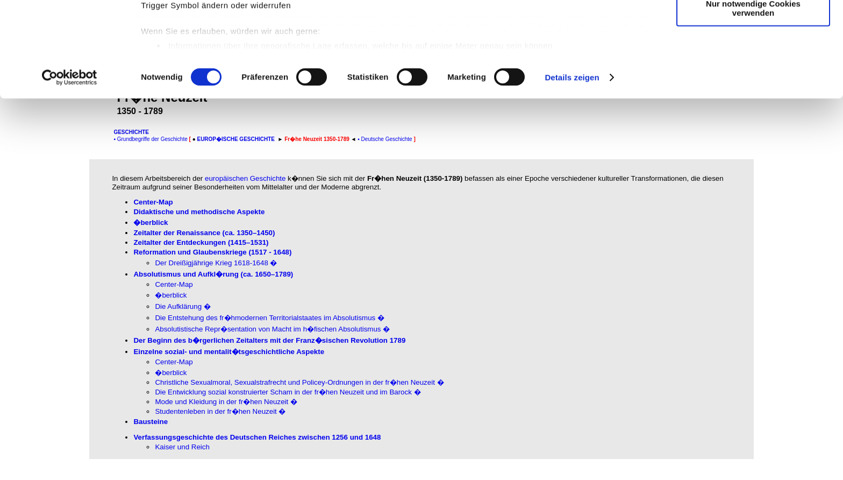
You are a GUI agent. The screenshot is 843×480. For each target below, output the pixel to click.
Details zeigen (572, 163)
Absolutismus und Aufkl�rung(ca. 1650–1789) (213, 274)
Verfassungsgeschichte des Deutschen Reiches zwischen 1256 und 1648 (257, 437)
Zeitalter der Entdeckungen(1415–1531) (200, 242)
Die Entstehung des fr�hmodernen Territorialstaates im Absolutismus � (269, 318)
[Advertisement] (46, 224)
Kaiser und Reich (182, 447)
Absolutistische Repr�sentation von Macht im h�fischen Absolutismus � (272, 329)
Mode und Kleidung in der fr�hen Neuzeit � (226, 402)
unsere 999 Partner (212, 39)
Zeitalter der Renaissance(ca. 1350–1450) (204, 233)
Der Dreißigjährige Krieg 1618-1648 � (216, 263)
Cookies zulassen (753, 26)
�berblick (150, 222)
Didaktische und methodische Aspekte (199, 212)
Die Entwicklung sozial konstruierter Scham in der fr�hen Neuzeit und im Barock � (287, 392)
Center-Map (153, 202)
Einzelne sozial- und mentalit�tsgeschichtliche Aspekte (228, 352)
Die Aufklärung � (182, 306)
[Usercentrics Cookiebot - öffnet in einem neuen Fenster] (70, 164)
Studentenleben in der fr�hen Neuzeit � (220, 411)
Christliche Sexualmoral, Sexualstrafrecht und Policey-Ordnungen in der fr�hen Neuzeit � (299, 382)
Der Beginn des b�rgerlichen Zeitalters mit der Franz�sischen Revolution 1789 (269, 340)
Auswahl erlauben (753, 58)
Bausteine (150, 422)
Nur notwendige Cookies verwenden (753, 94)
